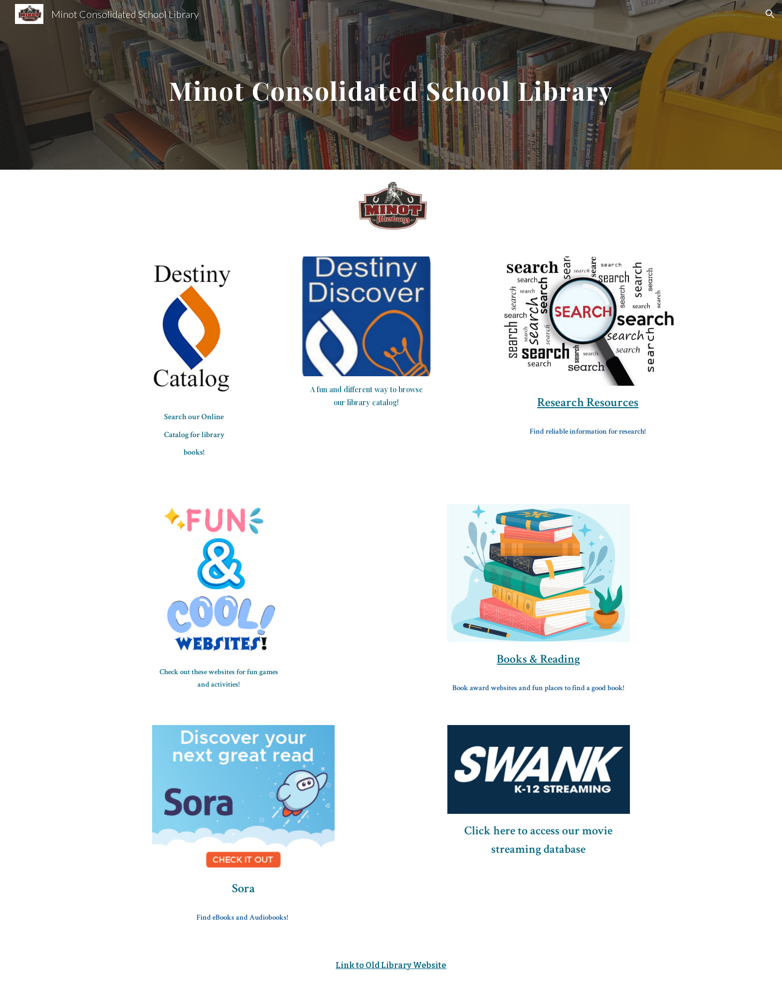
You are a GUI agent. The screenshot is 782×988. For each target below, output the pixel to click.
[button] (770, 14)
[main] (391, 84)
